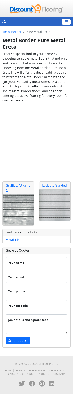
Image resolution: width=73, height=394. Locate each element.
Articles (44, 374)
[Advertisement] (36, 142)
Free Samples (37, 370)
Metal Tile (13, 240)
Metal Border (12, 32)
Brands (20, 370)
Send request (18, 340)
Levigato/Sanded (54, 185)
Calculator (15, 374)
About (31, 374)
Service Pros (57, 370)
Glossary (59, 374)
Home (7, 370)
